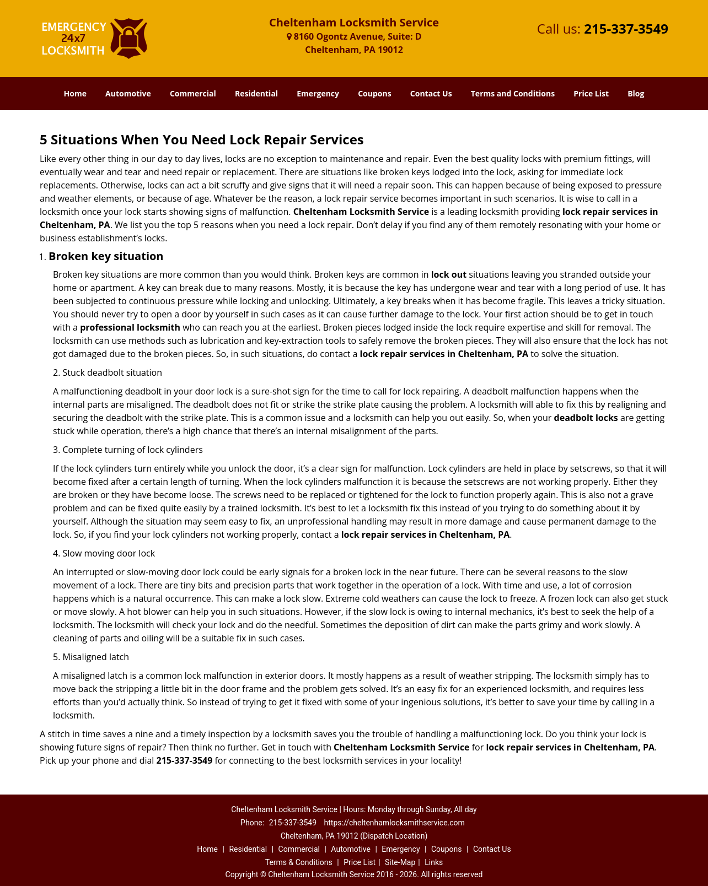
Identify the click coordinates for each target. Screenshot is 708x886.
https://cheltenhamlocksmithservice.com (394, 822)
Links (434, 862)
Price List (591, 93)
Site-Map (400, 862)
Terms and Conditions (513, 93)
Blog (635, 93)
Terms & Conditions (298, 862)
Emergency (318, 93)
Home (75, 93)
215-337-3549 (626, 28)
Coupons (374, 93)
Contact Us (431, 93)
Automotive (128, 93)
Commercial (193, 93)
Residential (256, 93)
